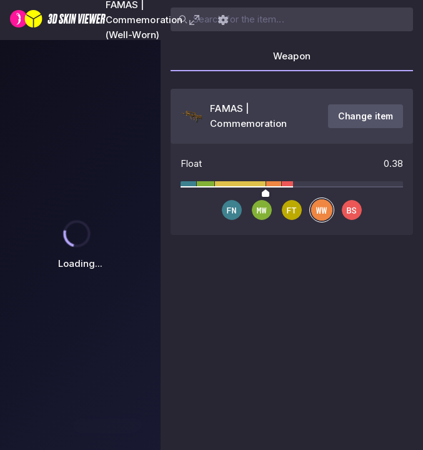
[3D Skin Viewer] (58, 20)
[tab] (292, 60)
